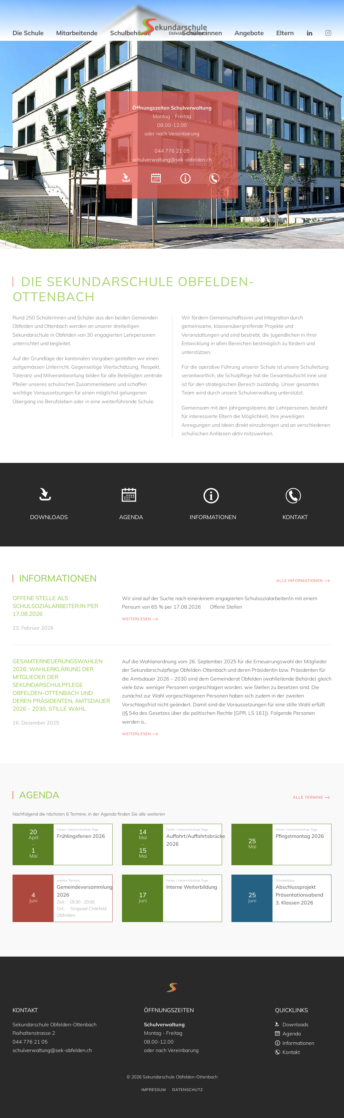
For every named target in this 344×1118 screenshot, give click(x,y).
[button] (309, 33)
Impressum (153, 1089)
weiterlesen (136, 618)
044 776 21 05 (172, 151)
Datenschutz (187, 1089)
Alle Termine (308, 797)
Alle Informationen (299, 580)
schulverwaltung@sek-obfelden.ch (172, 159)
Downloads (292, 1024)
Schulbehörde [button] (130, 33)
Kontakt (287, 1052)
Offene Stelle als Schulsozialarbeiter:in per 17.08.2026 (55, 605)
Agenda (288, 1033)
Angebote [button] (249, 33)
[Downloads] (128, 179)
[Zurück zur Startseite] (172, 27)
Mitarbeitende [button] (77, 33)
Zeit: (61, 902)
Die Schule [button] (28, 33)
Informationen (294, 1043)
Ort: (60, 908)
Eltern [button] (285, 33)
